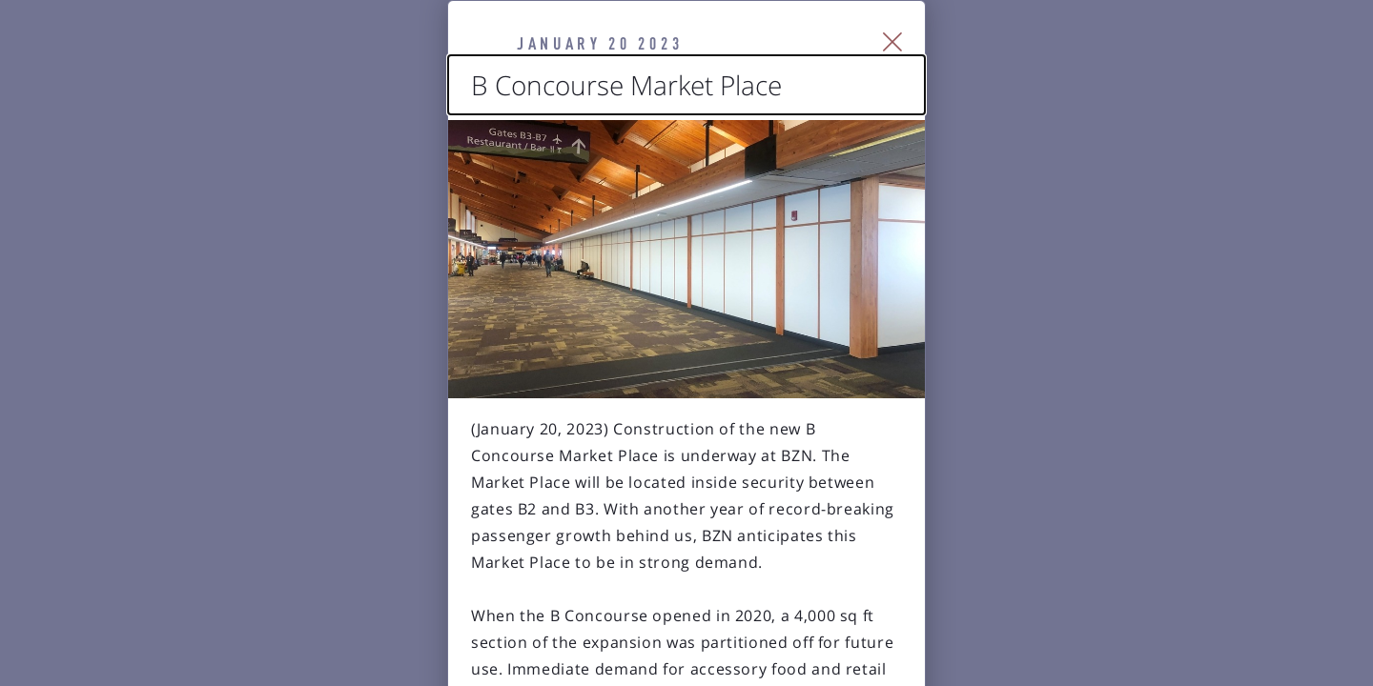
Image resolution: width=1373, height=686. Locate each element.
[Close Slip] (1111, 66)
